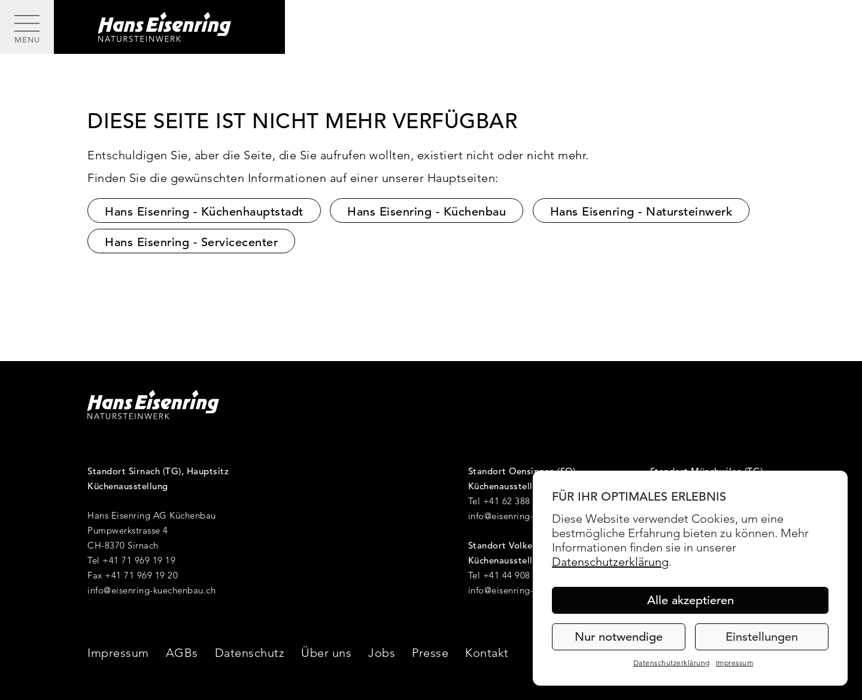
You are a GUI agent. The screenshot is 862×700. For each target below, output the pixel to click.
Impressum (735, 662)
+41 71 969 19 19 (138, 560)
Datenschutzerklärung (610, 561)
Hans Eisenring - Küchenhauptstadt (204, 211)
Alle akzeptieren (690, 600)
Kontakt (487, 653)
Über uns (326, 653)
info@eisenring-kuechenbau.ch (151, 590)
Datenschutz (250, 653)
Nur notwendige (619, 636)
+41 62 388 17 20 (519, 501)
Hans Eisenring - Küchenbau (426, 211)
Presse (430, 653)
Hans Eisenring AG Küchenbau (151, 515)
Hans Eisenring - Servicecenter (191, 242)
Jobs (381, 653)
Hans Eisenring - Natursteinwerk (641, 211)
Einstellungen (762, 636)
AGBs (182, 653)
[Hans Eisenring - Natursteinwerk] (169, 27)
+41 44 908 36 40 (519, 575)
